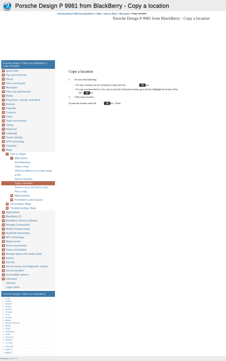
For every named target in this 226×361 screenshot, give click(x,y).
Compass (11, 145)
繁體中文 (8, 353)
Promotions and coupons (29, 199)
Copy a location (23, 183)
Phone (9, 79)
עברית (7, 315)
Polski (7, 334)
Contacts (11, 112)
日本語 (8, 328)
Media (9, 95)
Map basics (124, 13)
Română (8, 340)
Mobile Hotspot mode (18, 229)
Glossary (11, 283)
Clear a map (22, 166)
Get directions (23, 162)
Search (10, 258)
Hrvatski (8, 317)
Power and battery (16, 249)
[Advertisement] (83, 38)
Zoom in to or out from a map (31, 187)
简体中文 (8, 349)
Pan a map (21, 191)
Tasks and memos (16, 120)
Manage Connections (18, 224)
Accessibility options (17, 274)
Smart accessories (16, 245)
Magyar (8, 320)
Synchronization (15, 270)
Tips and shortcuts (16, 75)
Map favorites (22, 195)
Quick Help (12, 70)
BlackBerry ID (13, 216)
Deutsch (8, 304)
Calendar (11, 108)
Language (11, 133)
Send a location (23, 179)
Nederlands (9, 332)
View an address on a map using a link (33, 172)
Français (8, 312)
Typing (9, 125)
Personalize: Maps (20, 204)
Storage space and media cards (24, 254)
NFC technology (15, 237)
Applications (12, 212)
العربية (7, 298)
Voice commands (15, 83)
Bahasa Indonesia (12, 323)
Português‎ (9, 337)
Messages (11, 87)
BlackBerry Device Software (21, 220)
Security (10, 262)
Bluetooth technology (18, 233)
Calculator (11, 278)
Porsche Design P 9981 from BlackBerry (7, 6)
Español (8, 309)
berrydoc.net (12, 358)
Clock (9, 116)
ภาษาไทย (9, 343)
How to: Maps (110, 13)
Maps (99, 13)
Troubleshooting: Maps (23, 208)
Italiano (8, 326)
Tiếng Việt (9, 346)
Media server (13, 241)
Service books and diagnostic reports (27, 266)
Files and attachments (18, 91)
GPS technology (15, 141)
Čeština (8, 301)
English (8, 306)
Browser (10, 104)
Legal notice (12, 287)
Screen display (14, 137)
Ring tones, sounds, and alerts (23, 100)
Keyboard (11, 129)
